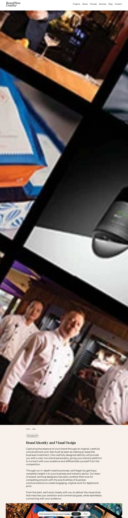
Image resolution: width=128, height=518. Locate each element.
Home (28, 429)
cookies (67, 514)
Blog (34, 429)
